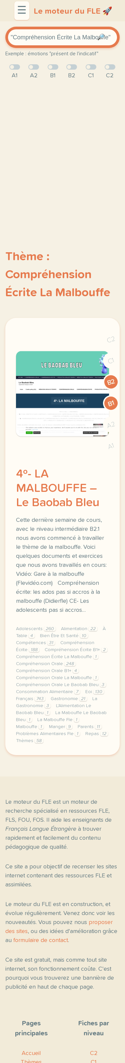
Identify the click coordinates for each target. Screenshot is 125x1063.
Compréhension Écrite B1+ (76, 649)
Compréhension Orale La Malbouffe (57, 677)
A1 (111, 446)
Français (30, 698)
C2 (111, 339)
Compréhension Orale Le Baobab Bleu (61, 684)
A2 (111, 425)
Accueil (31, 1053)
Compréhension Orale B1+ (47, 670)
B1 (111, 403)
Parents (90, 726)
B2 (111, 382)
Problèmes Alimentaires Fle (48, 733)
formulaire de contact (40, 940)
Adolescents (36, 628)
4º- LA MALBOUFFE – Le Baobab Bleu (57, 488)
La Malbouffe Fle (58, 719)
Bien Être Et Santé (64, 635)
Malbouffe (30, 726)
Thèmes (29, 740)
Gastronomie (69, 698)
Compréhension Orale (46, 663)
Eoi (94, 691)
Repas (96, 733)
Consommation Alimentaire (48, 691)
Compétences (35, 642)
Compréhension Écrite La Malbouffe (57, 656)
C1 (111, 361)
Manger (60, 726)
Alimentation (79, 628)
